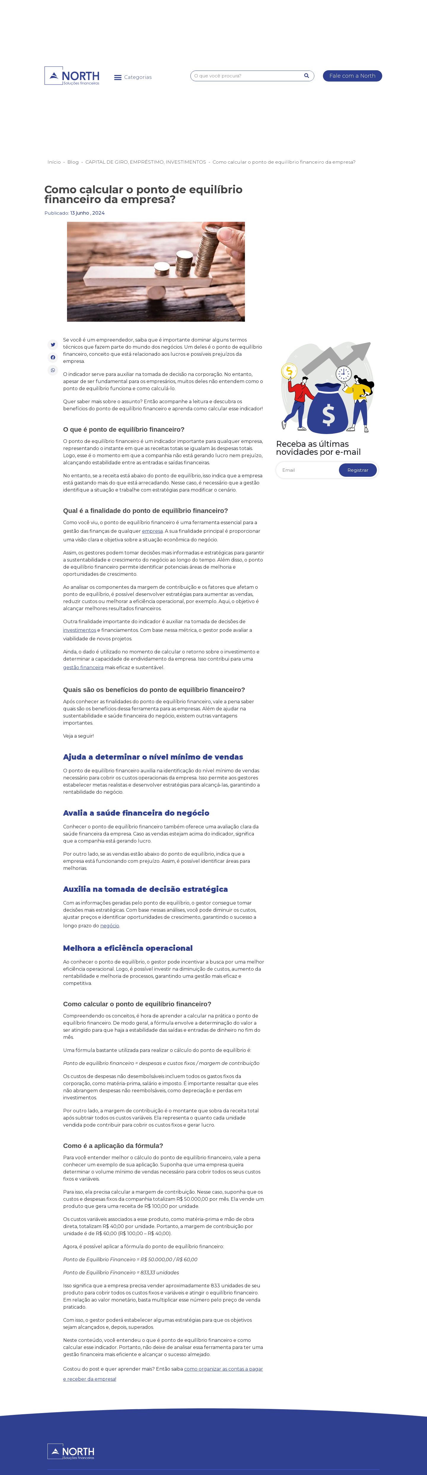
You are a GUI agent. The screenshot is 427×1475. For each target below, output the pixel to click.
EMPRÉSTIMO (147, 162)
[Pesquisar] (306, 76)
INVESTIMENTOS (186, 162)
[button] (133, 77)
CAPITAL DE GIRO (106, 162)
